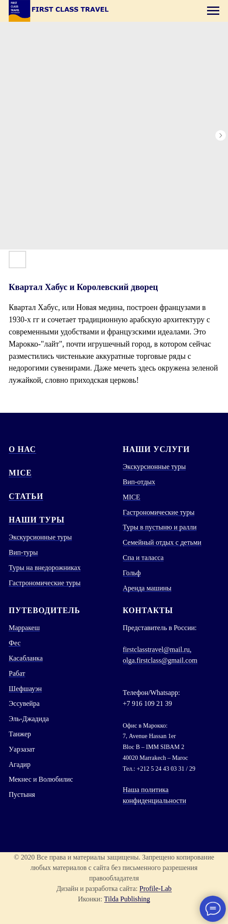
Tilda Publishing (127, 899)
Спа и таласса (143, 557)
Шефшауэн (25, 688)
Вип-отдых (139, 482)
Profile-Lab (156, 888)
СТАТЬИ (26, 496)
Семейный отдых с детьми (162, 542)
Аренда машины (147, 588)
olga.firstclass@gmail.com (160, 660)
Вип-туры (23, 552)
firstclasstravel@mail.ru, (157, 649)
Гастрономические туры (45, 583)
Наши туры (37, 520)
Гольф (132, 573)
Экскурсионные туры (40, 537)
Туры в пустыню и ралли (160, 527)
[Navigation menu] (213, 11)
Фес (14, 643)
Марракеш (24, 627)
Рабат (17, 673)
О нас (22, 449)
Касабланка (26, 658)
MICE (20, 473)
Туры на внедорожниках (45, 567)
